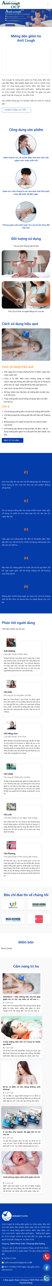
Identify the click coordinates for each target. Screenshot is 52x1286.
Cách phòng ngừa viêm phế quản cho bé (21, 1177)
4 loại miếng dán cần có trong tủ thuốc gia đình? (21, 1043)
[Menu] (48, 4)
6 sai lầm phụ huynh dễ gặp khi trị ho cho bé (21, 1133)
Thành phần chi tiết (16, 110)
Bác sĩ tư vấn (12, 440)
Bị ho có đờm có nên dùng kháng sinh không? (21, 1088)
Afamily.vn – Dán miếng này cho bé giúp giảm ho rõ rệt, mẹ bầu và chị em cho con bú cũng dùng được (21, 998)
